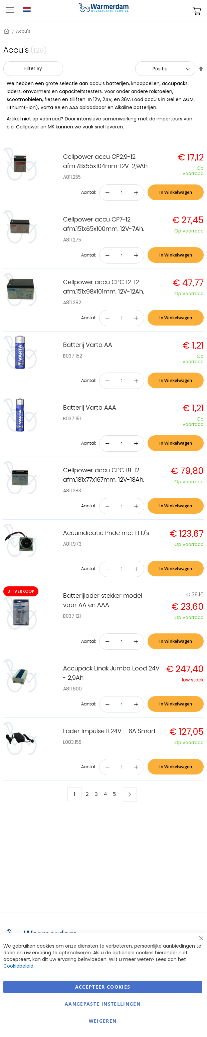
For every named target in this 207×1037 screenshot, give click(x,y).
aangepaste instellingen (103, 1004)
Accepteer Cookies (103, 987)
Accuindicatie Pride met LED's (106, 533)
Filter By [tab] (33, 68)
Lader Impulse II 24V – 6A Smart (109, 731)
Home (7, 31)
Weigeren (103, 1021)
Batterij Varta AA (87, 345)
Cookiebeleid (18, 966)
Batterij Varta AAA (89, 408)
